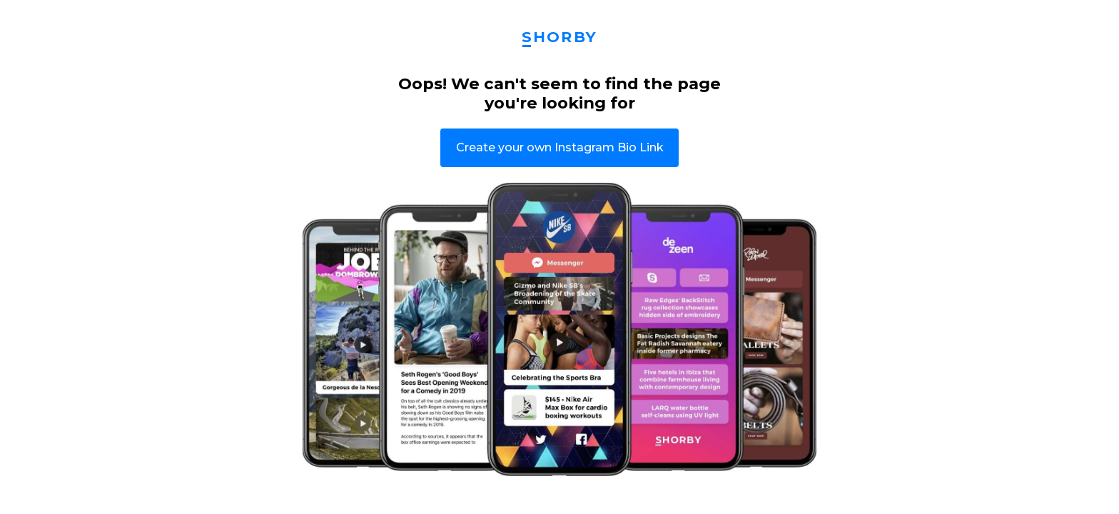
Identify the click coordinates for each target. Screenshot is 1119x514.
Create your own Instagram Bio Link (560, 147)
